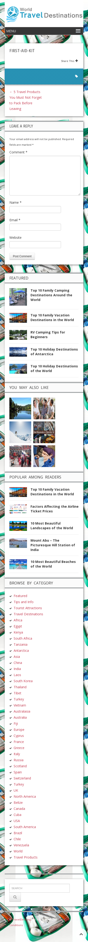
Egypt (18, 626)
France (19, 741)
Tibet (17, 693)
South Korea (23, 681)
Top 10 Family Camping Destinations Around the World (51, 295)
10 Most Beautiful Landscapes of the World (52, 525)
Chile (17, 839)
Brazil (18, 833)
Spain (18, 772)
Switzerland (22, 778)
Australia (20, 717)
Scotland (20, 766)
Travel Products (26, 857)
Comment (18, 152)
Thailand (20, 687)
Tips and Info (24, 602)
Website (15, 237)
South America (25, 827)
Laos (17, 675)
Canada (19, 808)
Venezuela (21, 845)
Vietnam (20, 705)
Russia (18, 760)
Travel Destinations (28, 614)
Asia (17, 656)
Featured (20, 596)
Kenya (18, 632)
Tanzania (20, 644)
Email (14, 220)
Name (15, 202)
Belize (18, 802)
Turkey (19, 699)
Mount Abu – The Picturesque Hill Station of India (53, 545)
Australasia (22, 711)
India (17, 669)
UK (16, 790)
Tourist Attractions (28, 608)
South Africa (23, 638)
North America (25, 796)
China (18, 662)
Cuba (17, 814)
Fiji (16, 723)
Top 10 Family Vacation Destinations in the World (52, 317)
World (18, 851)
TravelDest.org (21, 919)
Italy (17, 754)
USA (17, 821)
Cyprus (19, 735)
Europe (19, 729)
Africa (18, 620)
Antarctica (21, 650)
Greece (19, 748)
